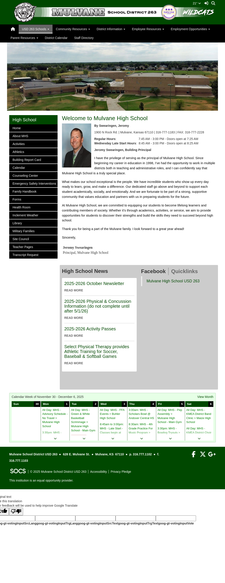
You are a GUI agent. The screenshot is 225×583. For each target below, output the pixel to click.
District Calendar (56, 38)
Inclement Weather (25, 215)
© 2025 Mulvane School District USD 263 (58, 471)
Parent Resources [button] (24, 38)
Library (18, 223)
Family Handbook (24, 191)
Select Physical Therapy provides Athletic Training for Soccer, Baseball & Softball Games (96, 351)
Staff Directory (83, 38)
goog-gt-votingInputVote (176, 523)
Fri (160, 404)
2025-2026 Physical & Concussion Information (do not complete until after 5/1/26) (97, 306)
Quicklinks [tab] (184, 271)
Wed (103, 404)
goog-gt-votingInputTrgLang (57, 523)
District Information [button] (111, 29)
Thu (132, 404)
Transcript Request (25, 254)
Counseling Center (25, 175)
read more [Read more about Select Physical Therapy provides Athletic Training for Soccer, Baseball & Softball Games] (73, 363)
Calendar (18, 167)
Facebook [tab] (153, 271)
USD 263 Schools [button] (35, 29)
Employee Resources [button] (148, 29)
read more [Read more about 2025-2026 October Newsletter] (73, 290)
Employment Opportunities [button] (190, 29)
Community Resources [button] (73, 29)
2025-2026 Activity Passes (90, 328)
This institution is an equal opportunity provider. (41, 480)
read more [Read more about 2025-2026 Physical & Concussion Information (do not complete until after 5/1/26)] (73, 318)
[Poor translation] (16, 511)
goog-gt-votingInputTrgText (138, 523)
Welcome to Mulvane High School (105, 118)
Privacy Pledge (121, 471)
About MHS (20, 136)
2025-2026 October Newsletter (94, 283)
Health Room (21, 207)
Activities (18, 144)
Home (18, 128)
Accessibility (98, 471)
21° (197, 3)
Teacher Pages (22, 247)
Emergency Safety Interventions (34, 183)
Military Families (23, 231)
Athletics (18, 151)
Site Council (20, 239)
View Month (205, 397)
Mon (46, 404)
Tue (74, 404)
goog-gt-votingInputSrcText (98, 523)
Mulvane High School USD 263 (173, 281)
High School (24, 119)
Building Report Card (26, 159)
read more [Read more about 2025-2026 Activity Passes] (73, 335)
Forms (18, 199)
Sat (189, 404)
